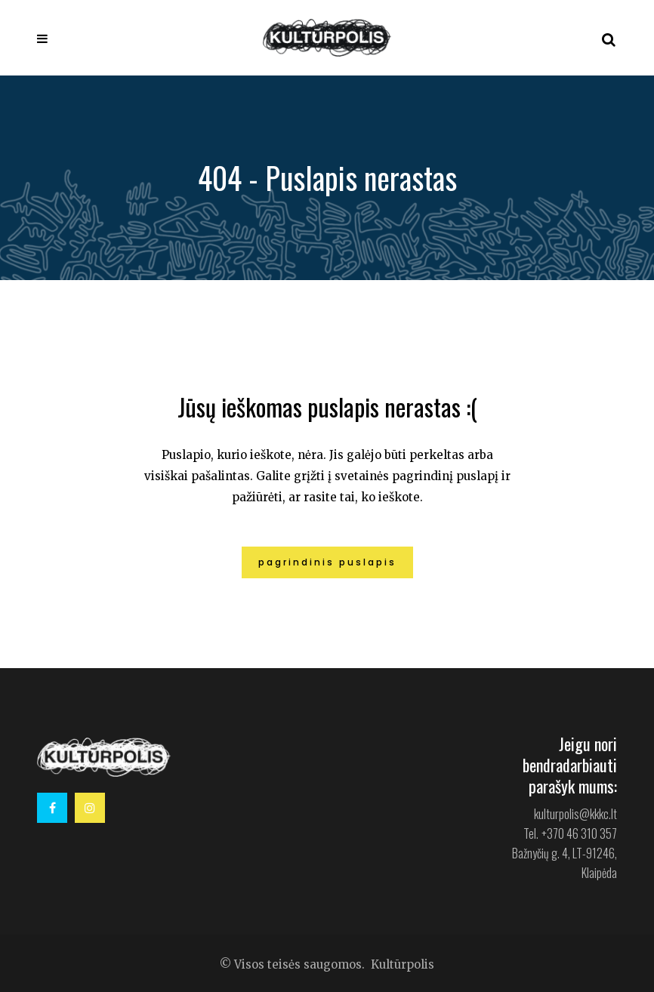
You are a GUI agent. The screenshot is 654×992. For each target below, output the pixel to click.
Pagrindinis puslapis (327, 562)
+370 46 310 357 (579, 833)
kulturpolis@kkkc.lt (575, 814)
